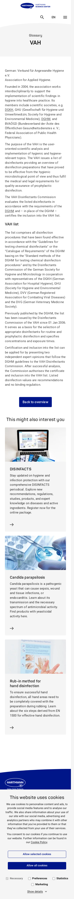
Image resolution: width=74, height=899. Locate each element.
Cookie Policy (39, 842)
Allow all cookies (37, 865)
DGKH (9, 110)
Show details (35, 891)
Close (35, 16)
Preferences (39, 878)
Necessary (16, 878)
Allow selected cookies (37, 854)
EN (55, 17)
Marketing (41, 884)
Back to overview (35, 402)
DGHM (46, 119)
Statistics (62, 878)
